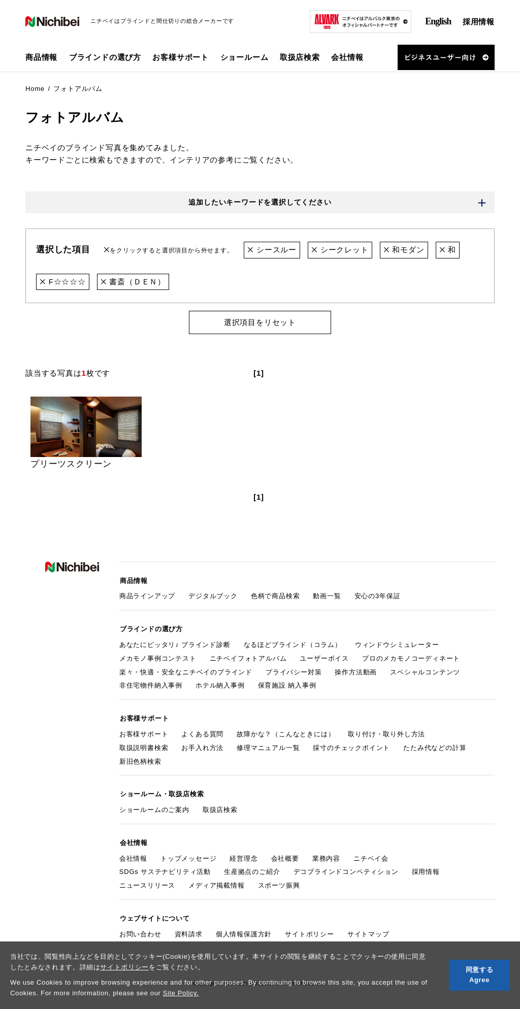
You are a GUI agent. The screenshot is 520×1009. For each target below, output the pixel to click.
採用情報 (479, 21)
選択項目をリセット (260, 322)
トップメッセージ (188, 854)
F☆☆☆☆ (63, 281)
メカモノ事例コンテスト (158, 657)
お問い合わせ (140, 929)
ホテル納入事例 (220, 684)
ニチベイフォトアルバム (248, 657)
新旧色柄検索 (140, 759)
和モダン (404, 250)
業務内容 (326, 854)
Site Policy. (181, 993)
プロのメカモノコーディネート (411, 657)
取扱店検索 (300, 57)
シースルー (272, 250)
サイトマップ (368, 929)
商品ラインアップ (147, 595)
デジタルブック (213, 595)
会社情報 (133, 854)
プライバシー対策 (293, 670)
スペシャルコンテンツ (425, 670)
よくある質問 (202, 731)
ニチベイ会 (370, 854)
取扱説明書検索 (144, 745)
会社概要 (285, 854)
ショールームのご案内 (154, 806)
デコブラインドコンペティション (346, 868)
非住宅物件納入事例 (150, 684)
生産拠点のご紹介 (252, 868)
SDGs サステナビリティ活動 (165, 868)
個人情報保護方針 (244, 929)
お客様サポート (144, 731)
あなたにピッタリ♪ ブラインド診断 (175, 643)
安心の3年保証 (377, 595)
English (438, 21)
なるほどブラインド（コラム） (293, 643)
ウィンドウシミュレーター (397, 643)
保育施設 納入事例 (287, 684)
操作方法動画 (356, 670)
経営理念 (243, 854)
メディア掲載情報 (216, 882)
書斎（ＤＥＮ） (133, 281)
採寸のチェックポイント (351, 745)
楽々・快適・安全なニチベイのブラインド (185, 670)
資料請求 (189, 929)
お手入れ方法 (202, 745)
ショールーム (244, 57)
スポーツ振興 (279, 882)
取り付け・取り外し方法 (386, 731)
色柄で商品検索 (275, 595)
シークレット (340, 250)
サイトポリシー (124, 967)
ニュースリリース (147, 882)
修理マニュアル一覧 (268, 745)
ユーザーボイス (324, 657)
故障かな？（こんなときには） (286, 731)
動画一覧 (327, 595)
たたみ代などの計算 (434, 745)
